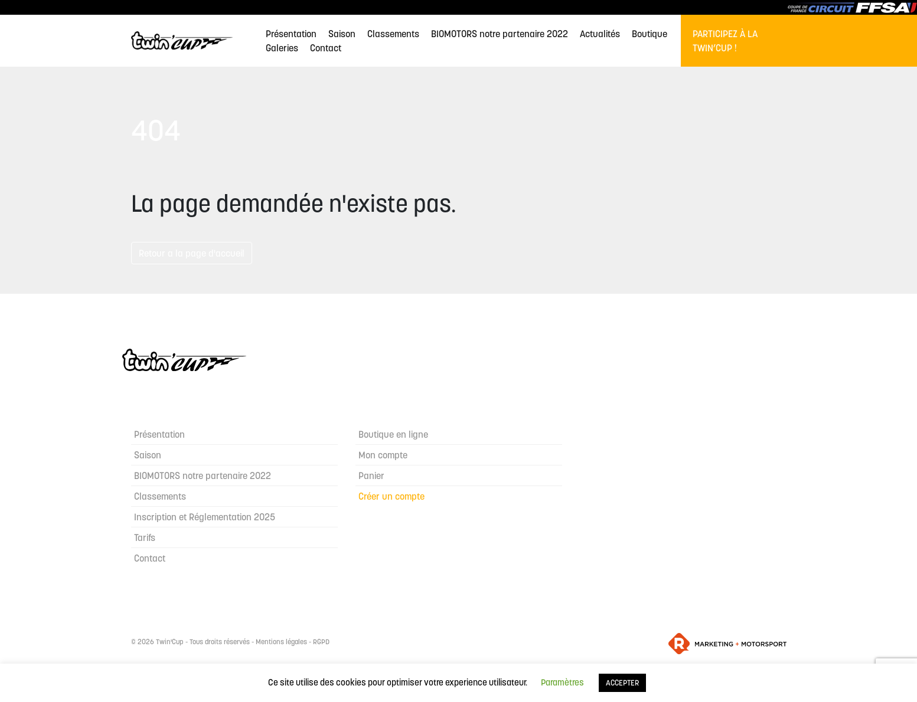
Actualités (600, 34)
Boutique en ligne (393, 434)
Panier (371, 475)
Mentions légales (281, 641)
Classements (393, 34)
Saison (341, 34)
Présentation (291, 34)
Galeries (282, 48)
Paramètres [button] (562, 682)
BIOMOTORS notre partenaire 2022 (499, 34)
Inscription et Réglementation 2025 (204, 517)
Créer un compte (391, 496)
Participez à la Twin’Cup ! (725, 41)
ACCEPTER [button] (622, 683)
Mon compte (382, 455)
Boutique (649, 34)
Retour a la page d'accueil (191, 253)
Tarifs (144, 537)
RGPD (321, 641)
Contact (325, 48)
